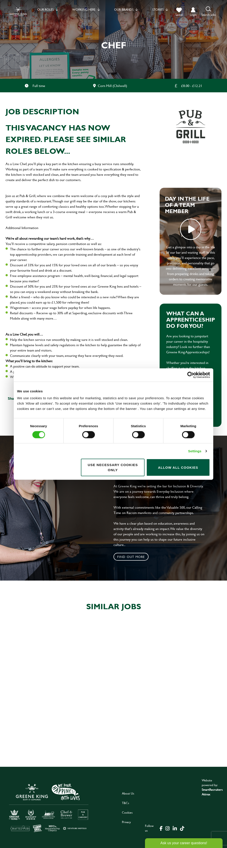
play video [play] (190, 229)
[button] (208, 11)
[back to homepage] (18, 12)
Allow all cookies (178, 467)
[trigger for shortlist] (179, 12)
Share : (13, 398)
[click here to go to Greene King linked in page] (175, 828)
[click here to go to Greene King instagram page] (167, 828)
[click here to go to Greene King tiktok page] (182, 828)
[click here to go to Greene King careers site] (48, 807)
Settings (195, 451)
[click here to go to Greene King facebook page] (161, 828)
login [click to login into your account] (193, 14)
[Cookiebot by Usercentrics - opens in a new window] (190, 375)
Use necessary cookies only (113, 467)
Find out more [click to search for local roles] (131, 556)
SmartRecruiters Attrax (212, 792)
